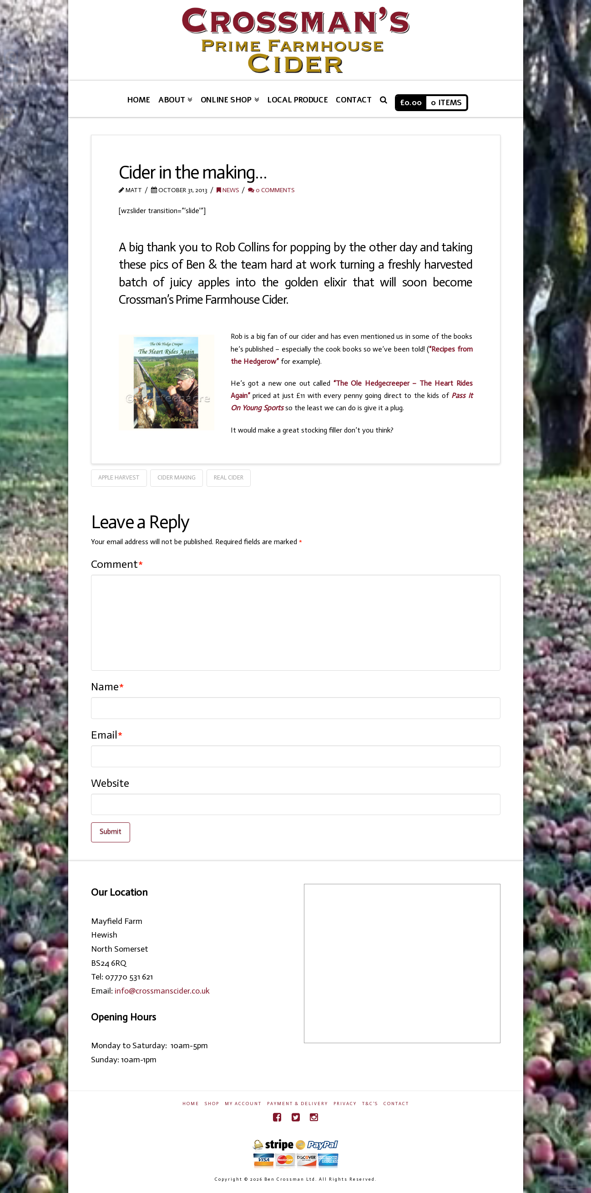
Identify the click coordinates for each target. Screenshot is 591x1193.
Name (107, 686)
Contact (396, 1103)
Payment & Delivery (297, 1103)
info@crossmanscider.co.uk (162, 991)
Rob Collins (242, 247)
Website (110, 783)
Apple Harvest (119, 477)
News (228, 190)
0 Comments (271, 190)
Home (190, 1103)
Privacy (345, 1103)
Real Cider (228, 477)
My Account (243, 1103)
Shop (212, 1103)
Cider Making (176, 477)
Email (107, 734)
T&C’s (370, 1103)
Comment (117, 564)
